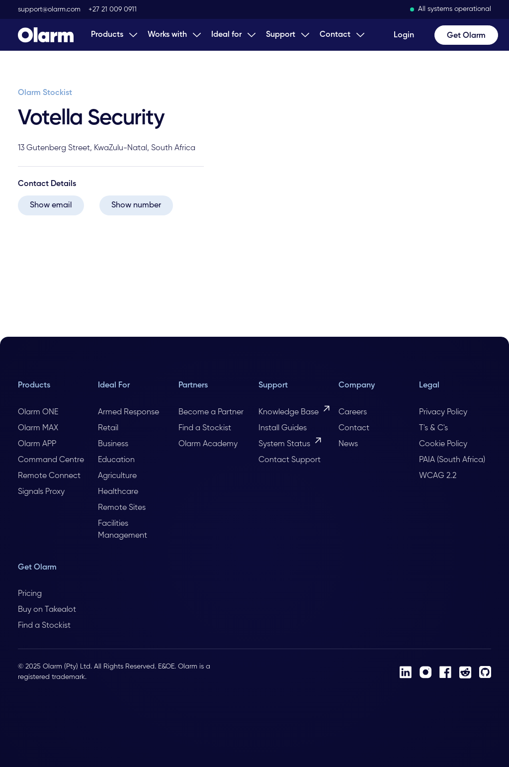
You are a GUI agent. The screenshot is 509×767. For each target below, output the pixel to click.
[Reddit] (465, 672)
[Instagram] (425, 672)
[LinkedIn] (406, 672)
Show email (51, 205)
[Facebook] (445, 672)
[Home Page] (46, 35)
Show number (136, 205)
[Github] (485, 672)
